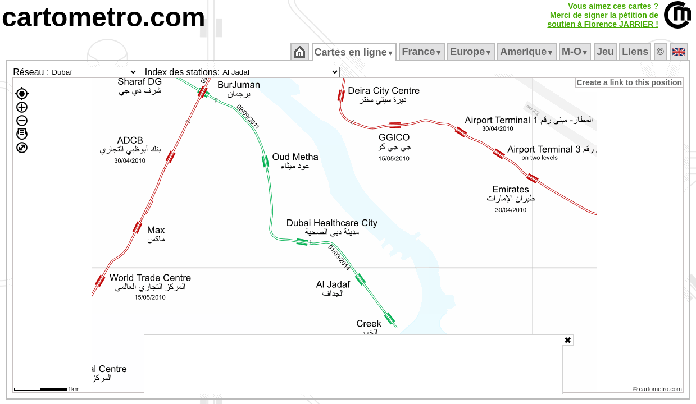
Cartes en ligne (354, 52)
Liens (636, 51)
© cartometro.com (658, 390)
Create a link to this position (630, 82)
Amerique (527, 51)
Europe (472, 51)
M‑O (576, 51)
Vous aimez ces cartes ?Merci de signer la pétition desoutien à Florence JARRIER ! (602, 15)
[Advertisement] (353, 364)
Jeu (606, 51)
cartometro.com (104, 17)
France (423, 51)
